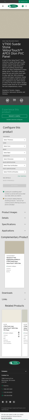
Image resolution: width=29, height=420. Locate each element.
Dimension (6, 156)
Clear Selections (22, 176)
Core (4, 143)
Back (4, 149)
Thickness (6, 136)
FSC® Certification (9, 168)
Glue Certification (9, 162)
